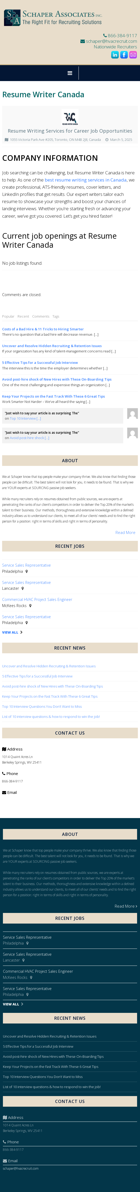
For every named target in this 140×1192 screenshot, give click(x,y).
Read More (125, 532)
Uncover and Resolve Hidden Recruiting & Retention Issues (52, 345)
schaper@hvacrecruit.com (111, 41)
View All (10, 632)
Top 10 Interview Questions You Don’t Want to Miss (42, 706)
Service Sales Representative (26, 565)
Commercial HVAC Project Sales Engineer (37, 599)
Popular (8, 316)
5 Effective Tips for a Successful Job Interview (40, 362)
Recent (23, 316)
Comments (40, 316)
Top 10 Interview (25, 418)
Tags (55, 316)
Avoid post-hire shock (29, 437)
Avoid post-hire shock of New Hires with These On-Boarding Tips (57, 379)
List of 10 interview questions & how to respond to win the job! (51, 716)
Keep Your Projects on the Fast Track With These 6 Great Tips (53, 396)
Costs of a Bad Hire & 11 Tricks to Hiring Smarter (43, 329)
